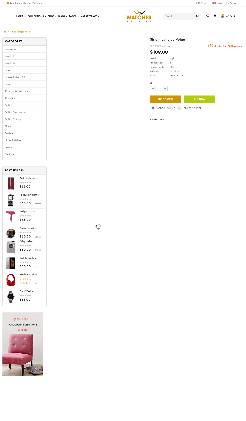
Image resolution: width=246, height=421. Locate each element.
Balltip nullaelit (26, 241)
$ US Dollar (202, 3)
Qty (151, 83)
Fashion (8, 105)
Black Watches (26, 291)
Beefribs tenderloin (29, 258)
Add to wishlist (163, 108)
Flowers (8, 126)
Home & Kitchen (13, 140)
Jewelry (8, 147)
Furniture (9, 133)
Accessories (10, 49)
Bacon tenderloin (28, 228)
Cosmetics (10, 98)
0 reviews (166, 45)
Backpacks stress (28, 211)
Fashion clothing (13, 119)
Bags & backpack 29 (15, 77)
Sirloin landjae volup (20, 32)
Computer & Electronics (16, 91)
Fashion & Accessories (15, 112)
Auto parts (10, 63)
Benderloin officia (28, 274)
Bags (7, 70)
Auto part (9, 56)
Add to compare (189, 108)
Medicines (10, 154)
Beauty (8, 84)
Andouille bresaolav (29, 178)
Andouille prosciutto (29, 194)
